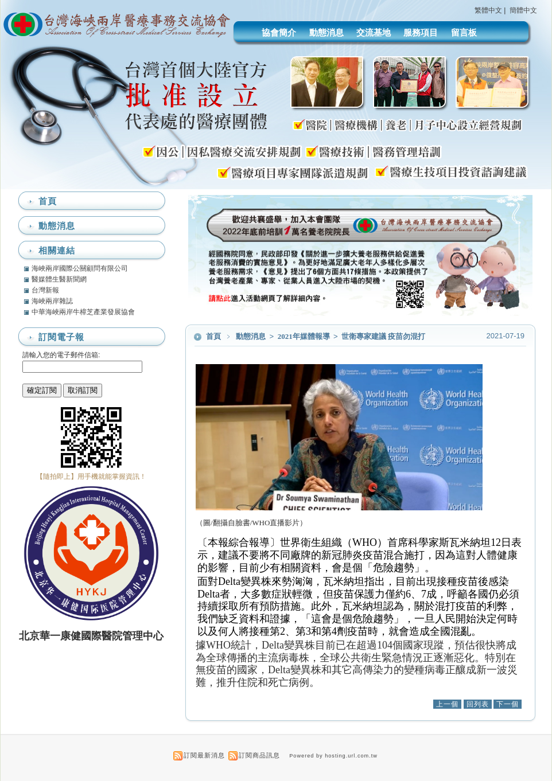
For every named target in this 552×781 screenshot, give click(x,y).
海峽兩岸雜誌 (52, 301)
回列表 (478, 704)
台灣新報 (45, 290)
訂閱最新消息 (204, 755)
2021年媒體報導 (305, 336)
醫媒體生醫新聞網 (59, 279)
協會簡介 (279, 32)
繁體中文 (488, 10)
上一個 (447, 704)
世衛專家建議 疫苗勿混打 (383, 336)
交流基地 (373, 32)
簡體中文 (523, 10)
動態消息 (326, 32)
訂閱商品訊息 (259, 755)
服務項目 (420, 32)
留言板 (464, 32)
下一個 (507, 704)
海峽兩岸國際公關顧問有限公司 (80, 268)
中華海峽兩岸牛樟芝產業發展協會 (83, 312)
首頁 (213, 336)
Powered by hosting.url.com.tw (333, 756)
